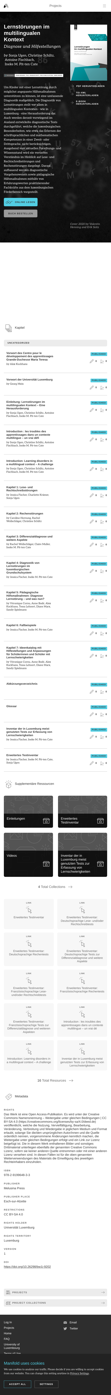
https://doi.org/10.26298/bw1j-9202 (27, 1266)
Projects (55, 6)
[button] (8, 1322)
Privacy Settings (79, 1373)
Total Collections (55, 887)
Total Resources (55, 1080)
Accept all (17, 1384)
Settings (46, 1384)
